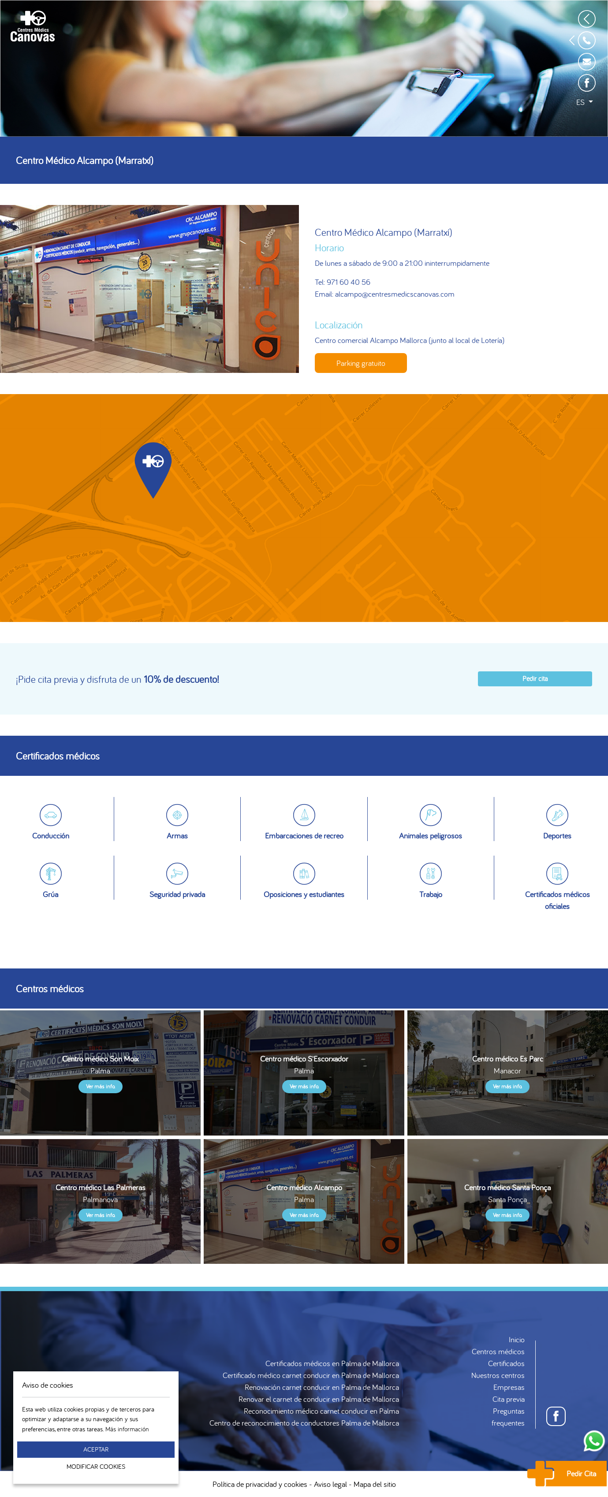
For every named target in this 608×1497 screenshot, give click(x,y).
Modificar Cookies (96, 1466)
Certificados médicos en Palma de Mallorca (332, 1363)
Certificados (506, 1363)
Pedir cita (535, 678)
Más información (127, 1429)
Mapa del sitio (375, 1484)
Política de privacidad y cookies (260, 1484)
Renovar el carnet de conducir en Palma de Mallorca (319, 1399)
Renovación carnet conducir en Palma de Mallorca (322, 1387)
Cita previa (508, 1399)
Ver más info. (100, 1086)
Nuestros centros (498, 1375)
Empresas (509, 1387)
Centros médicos (498, 1351)
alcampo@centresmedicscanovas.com (395, 294)
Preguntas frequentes (508, 1417)
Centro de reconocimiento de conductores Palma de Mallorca (304, 1423)
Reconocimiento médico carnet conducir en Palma (321, 1411)
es (581, 102)
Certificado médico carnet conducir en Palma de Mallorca (311, 1375)
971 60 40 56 (348, 282)
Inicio (517, 1339)
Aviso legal (330, 1484)
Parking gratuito (360, 363)
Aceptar (95, 1449)
